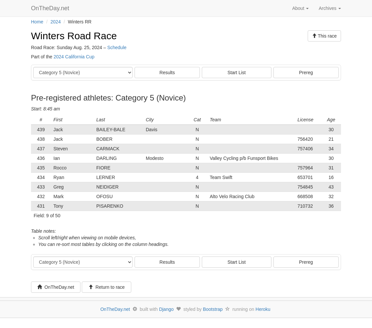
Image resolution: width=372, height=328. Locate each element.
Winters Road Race (74, 35)
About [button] (300, 8)
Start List (237, 72)
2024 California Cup (73, 56)
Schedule (116, 47)
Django (166, 309)
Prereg (306, 72)
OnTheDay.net (51, 8)
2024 (55, 21)
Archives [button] (330, 8)
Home (37, 21)
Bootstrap (213, 309)
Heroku (263, 309)
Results (167, 72)
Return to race (106, 287)
